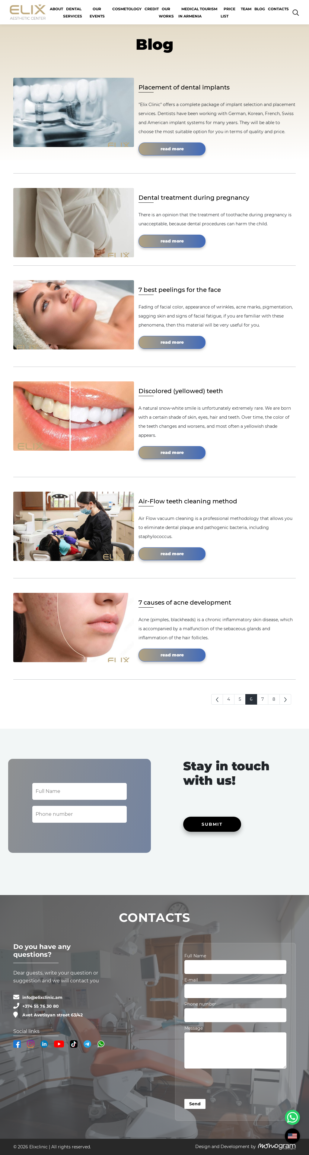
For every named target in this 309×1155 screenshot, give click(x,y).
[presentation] (230, 1085)
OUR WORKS (166, 12)
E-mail (191, 980)
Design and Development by (225, 1146)
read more (172, 149)
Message (193, 1028)
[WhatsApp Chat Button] (292, 1117)
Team (246, 9)
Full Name (195, 956)
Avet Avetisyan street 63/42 (52, 1015)
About (56, 9)
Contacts (278, 9)
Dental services (72, 12)
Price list (228, 12)
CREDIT (152, 9)
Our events (97, 12)
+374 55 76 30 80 (40, 1006)
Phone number (200, 1004)
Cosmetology (127, 9)
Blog (259, 9)
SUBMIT (212, 824)
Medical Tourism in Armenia (197, 12)
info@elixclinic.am (42, 997)
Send (195, 1103)
